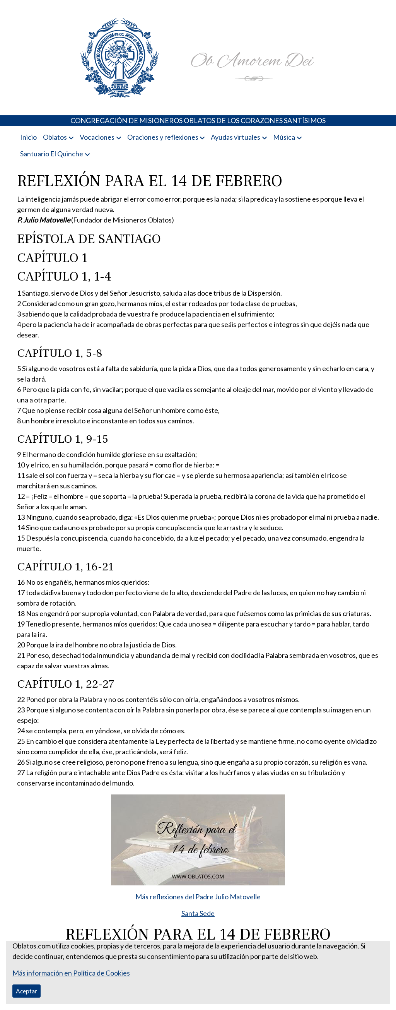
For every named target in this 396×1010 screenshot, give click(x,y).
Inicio (28, 137)
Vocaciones (97, 137)
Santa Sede (198, 913)
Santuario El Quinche (51, 153)
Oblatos (55, 137)
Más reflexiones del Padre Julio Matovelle (198, 896)
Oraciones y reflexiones (162, 137)
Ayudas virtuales (235, 137)
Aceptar (26, 991)
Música (284, 137)
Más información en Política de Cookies (71, 973)
